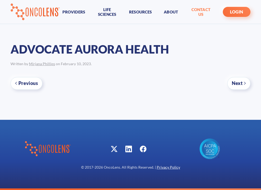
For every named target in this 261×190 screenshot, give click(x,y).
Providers (73, 12)
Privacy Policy (168, 167)
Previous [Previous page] (26, 83)
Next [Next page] (239, 83)
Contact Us (200, 12)
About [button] (172, 12)
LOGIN (236, 11)
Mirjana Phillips (42, 64)
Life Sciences (107, 12)
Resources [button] (140, 12)
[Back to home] (35, 12)
